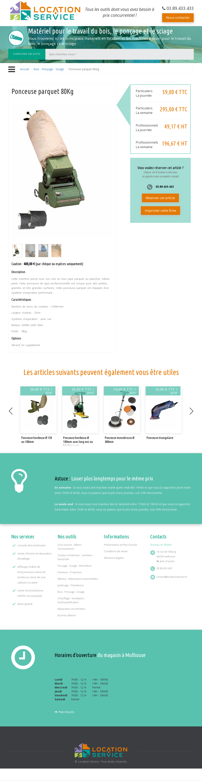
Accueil (24, 69)
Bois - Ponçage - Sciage (49, 69)
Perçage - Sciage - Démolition (75, 565)
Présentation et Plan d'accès (120, 545)
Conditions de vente (116, 551)
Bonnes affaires (67, 615)
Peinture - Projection (70, 572)
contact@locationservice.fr (171, 577)
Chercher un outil (27, 54)
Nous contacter (178, 17)
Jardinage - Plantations (71, 585)
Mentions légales (114, 558)
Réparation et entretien (71, 609)
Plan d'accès (167, 561)
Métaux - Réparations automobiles (78, 579)
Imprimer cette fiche (160, 210)
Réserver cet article (160, 198)
